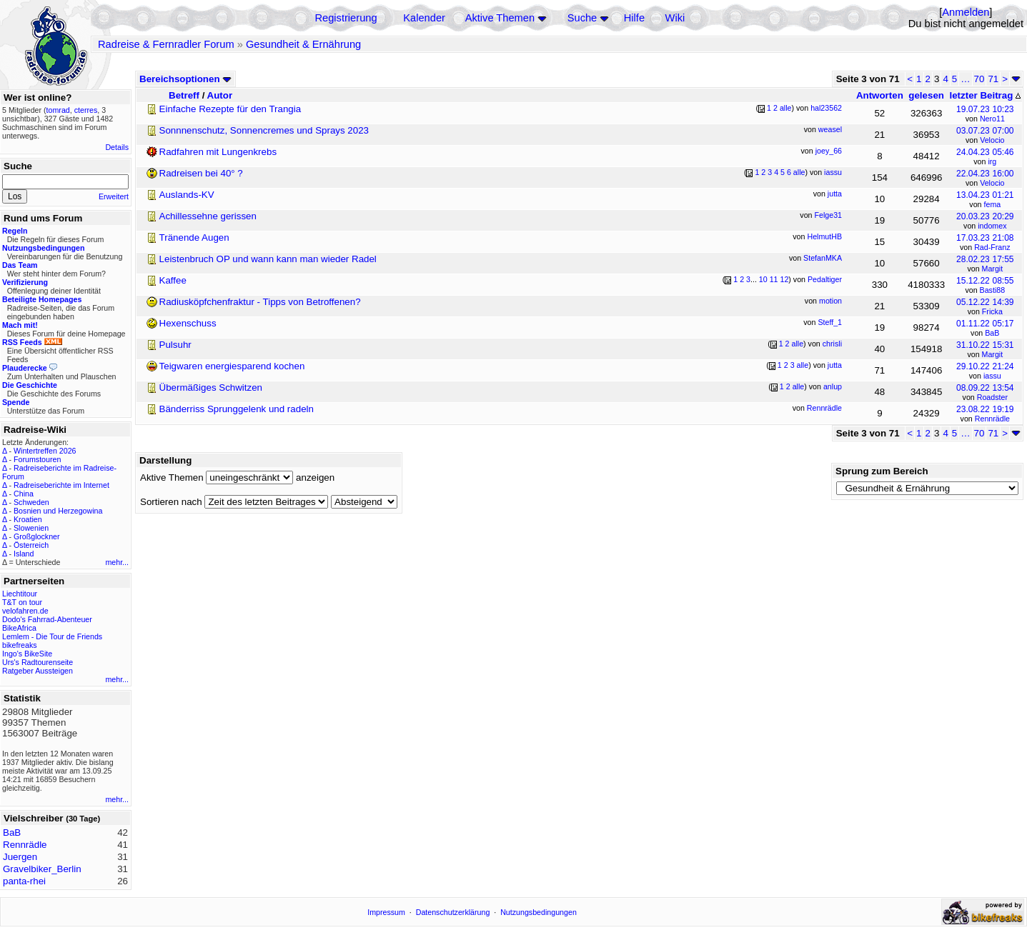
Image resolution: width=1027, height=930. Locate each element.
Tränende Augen (194, 237)
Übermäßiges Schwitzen (210, 387)
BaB (992, 333)
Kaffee (173, 280)
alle (786, 108)
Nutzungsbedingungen (538, 912)
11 (774, 279)
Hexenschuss (188, 323)
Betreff (184, 95)
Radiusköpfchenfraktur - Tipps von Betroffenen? (260, 301)
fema (992, 204)
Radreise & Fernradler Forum (166, 44)
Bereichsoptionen (185, 79)
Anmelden (965, 12)
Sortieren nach (171, 501)
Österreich (31, 545)
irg (992, 161)
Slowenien (31, 528)
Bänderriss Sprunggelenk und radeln (236, 409)
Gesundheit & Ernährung (303, 44)
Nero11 (992, 118)
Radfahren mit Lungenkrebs (218, 151)
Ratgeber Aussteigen (37, 670)
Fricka (992, 311)
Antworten (879, 95)
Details (117, 147)
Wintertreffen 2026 (45, 450)
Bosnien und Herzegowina (58, 510)
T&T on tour (22, 602)
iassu (992, 375)
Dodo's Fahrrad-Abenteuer (47, 619)
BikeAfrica (19, 628)
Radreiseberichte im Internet (61, 485)
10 (763, 279)
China (24, 493)
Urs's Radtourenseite (37, 662)
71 (993, 79)
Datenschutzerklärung (453, 912)
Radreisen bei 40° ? (201, 173)
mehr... (117, 562)
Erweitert (114, 196)
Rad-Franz (992, 247)
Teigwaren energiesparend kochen (232, 366)
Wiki (675, 18)
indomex (992, 225)
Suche (582, 18)
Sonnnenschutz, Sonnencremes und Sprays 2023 (264, 130)
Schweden (31, 502)
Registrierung (345, 18)
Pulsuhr (175, 344)
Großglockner (37, 536)
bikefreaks (19, 645)
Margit (992, 268)
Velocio (992, 140)
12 (784, 279)
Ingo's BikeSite (27, 653)
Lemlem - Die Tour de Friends (52, 636)
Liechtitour (19, 593)
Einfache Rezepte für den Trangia (230, 109)
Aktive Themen (500, 18)
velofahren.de (25, 610)
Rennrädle (992, 418)
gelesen (926, 95)
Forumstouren (37, 459)
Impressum (386, 912)
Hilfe (634, 18)
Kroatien (28, 519)
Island (24, 553)
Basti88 (993, 290)
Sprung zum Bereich (881, 471)
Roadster (992, 397)
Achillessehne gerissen (208, 216)
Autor (220, 95)
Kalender (424, 18)
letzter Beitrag (985, 95)
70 (979, 79)
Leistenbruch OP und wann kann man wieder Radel (268, 259)
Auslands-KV (186, 194)
